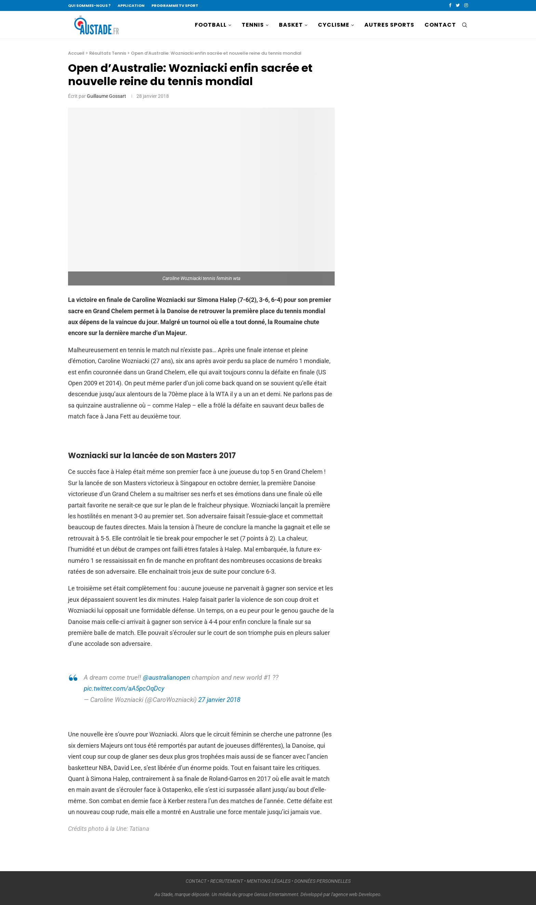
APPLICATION (131, 5)
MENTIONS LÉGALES (269, 881)
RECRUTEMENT (226, 881)
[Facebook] (450, 5)
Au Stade (164, 894)
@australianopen (166, 677)
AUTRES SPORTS (389, 25)
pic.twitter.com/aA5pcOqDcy (124, 688)
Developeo (369, 894)
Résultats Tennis (107, 53)
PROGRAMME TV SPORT (174, 5)
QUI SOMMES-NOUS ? (89, 5)
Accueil (76, 53)
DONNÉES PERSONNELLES (322, 881)
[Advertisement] (403, 169)
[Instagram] (466, 5)
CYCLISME (333, 25)
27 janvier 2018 (219, 700)
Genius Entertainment (276, 894)
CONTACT (440, 25)
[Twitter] (458, 5)
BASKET (291, 25)
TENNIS (253, 25)
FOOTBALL (211, 25)
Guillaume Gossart (106, 96)
